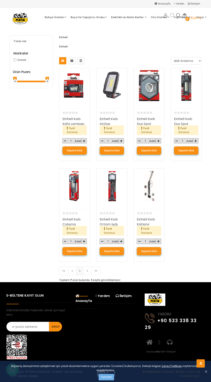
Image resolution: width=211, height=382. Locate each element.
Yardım (179, 3)
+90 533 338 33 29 (171, 321)
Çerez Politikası (171, 366)
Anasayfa (162, 3)
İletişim (194, 3)
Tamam (106, 377)
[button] (55, 17)
